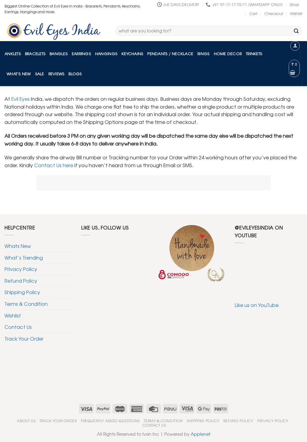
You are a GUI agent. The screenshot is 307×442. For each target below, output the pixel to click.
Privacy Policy (20, 268)
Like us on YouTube (257, 304)
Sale (39, 74)
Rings (203, 53)
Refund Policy (20, 280)
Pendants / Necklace (170, 53)
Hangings (106, 53)
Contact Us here (53, 165)
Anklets (12, 53)
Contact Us (18, 326)
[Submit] (296, 31)
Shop (294, 4)
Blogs (75, 74)
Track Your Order (23, 338)
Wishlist (296, 13)
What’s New (19, 74)
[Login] (295, 46)
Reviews (56, 74)
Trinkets (254, 53)
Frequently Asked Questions (110, 420)
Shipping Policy (22, 292)
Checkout (273, 13)
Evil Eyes (20, 98)
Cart (253, 13)
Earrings (81, 53)
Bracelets (35, 53)
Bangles (58, 53)
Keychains (132, 53)
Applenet (200, 434)
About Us (26, 420)
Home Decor (228, 53)
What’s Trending (23, 257)
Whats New (17, 245)
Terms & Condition (26, 303)
